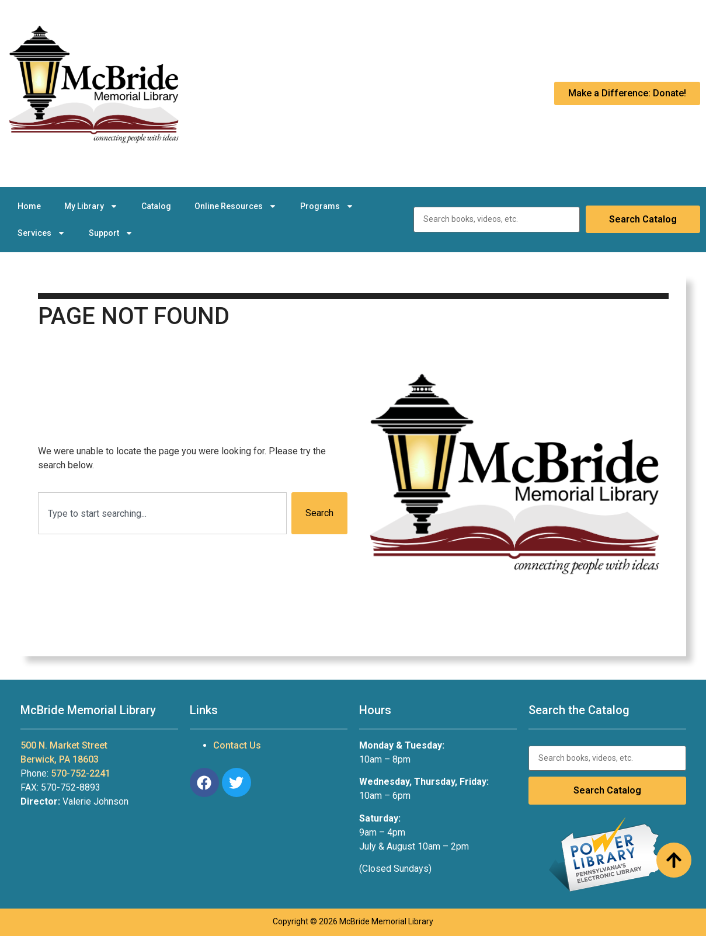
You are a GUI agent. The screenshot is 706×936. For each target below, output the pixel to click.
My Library (91, 206)
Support (111, 233)
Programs (327, 206)
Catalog (156, 206)
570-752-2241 (80, 773)
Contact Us (237, 745)
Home (29, 206)
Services (41, 233)
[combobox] (162, 513)
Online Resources (235, 206)
